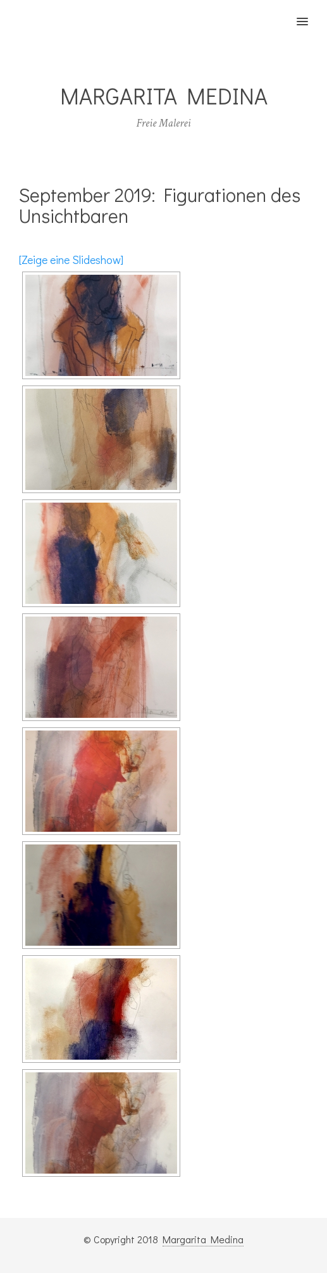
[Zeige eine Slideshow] (71, 259)
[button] (309, 13)
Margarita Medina (203, 1239)
